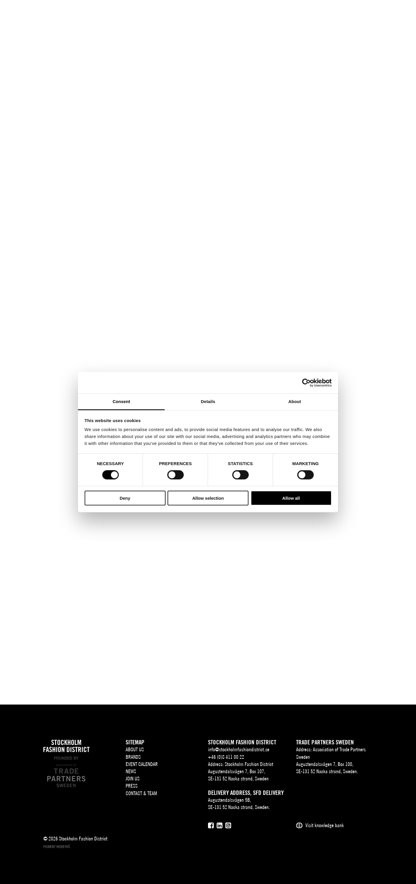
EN (373, 13)
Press (267, 13)
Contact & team (300, 13)
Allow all (291, 498)
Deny (125, 498)
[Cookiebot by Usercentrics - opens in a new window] (306, 382)
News (218, 13)
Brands (152, 13)
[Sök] (386, 12)
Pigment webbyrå (56, 846)
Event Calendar (187, 13)
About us (122, 13)
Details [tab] (208, 401)
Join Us (241, 13)
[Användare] (400, 12)
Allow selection (208, 498)
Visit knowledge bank (324, 825)
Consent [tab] (121, 401)
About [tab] (294, 401)
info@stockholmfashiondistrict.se (238, 749)
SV (365, 13)
